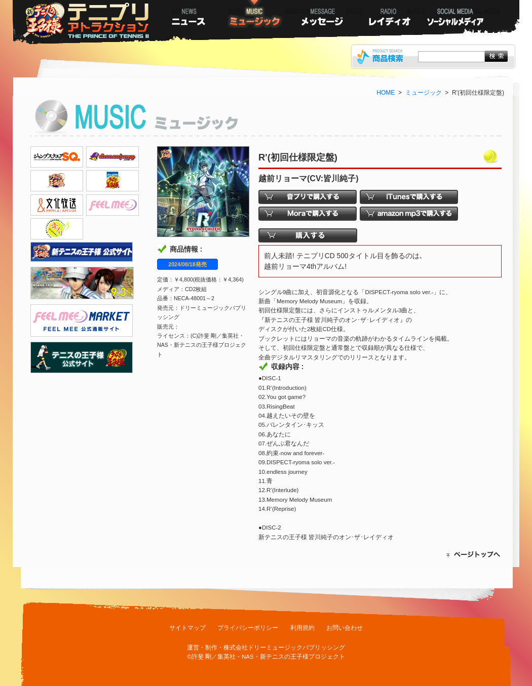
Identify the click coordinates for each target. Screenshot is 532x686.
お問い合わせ (344, 628)
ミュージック (423, 92)
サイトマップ (187, 628)
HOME (385, 92)
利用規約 (302, 628)
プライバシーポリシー (247, 628)
